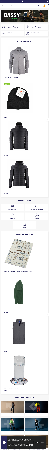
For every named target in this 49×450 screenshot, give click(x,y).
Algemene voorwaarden (30, 420)
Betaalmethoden (4, 422)
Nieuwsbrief (27, 407)
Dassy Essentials (28, 404)
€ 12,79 (27, 166)
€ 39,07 (6, 69)
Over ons (27, 406)
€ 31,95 (5, 194)
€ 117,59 (6, 96)
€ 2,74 (27, 69)
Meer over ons (6, 346)
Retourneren (3, 423)
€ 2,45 (5, 166)
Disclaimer (27, 423)
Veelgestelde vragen (29, 409)
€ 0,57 (27, 194)
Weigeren (43, 442)
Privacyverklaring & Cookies (31, 422)
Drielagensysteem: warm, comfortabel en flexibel (35, 402)
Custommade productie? (30, 410)
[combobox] (19, 5)
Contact (2, 420)
